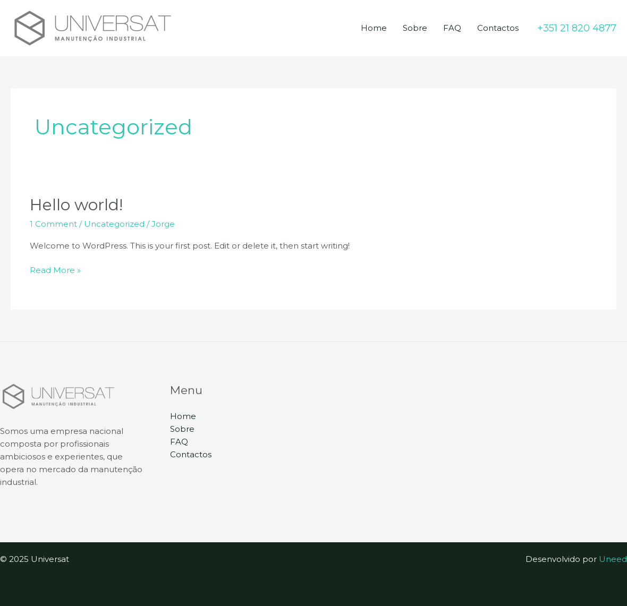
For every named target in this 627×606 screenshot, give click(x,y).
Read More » (55, 269)
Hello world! (76, 205)
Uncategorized (114, 224)
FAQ (452, 28)
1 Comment (53, 224)
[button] (576, 28)
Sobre (415, 28)
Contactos (498, 28)
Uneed (613, 559)
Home (374, 28)
